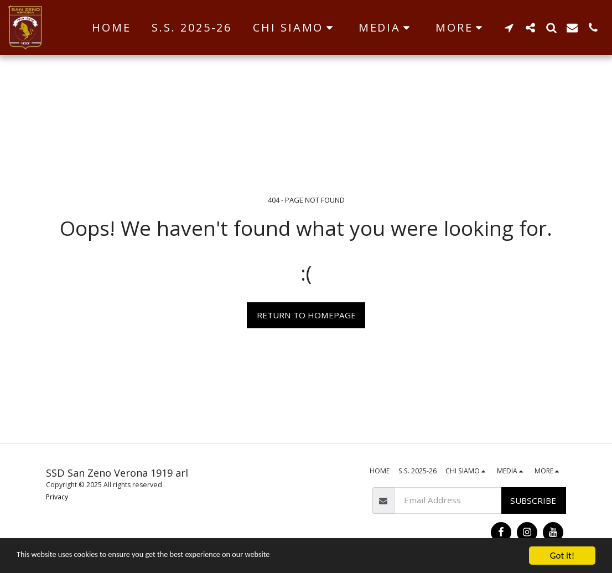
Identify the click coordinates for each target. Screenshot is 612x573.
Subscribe (533, 500)
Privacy (57, 497)
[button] (295, 27)
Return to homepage (306, 315)
